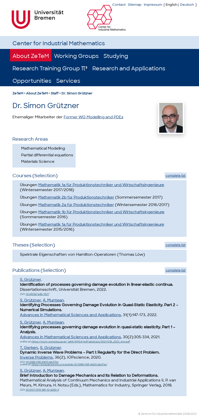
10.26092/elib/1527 (37, 294)
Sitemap (135, 4)
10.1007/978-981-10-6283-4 (42, 389)
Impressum (153, 4)
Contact (119, 4)
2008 (186, 414)
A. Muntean (53, 300)
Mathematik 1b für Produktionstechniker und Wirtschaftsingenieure (101, 211)
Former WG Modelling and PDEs (93, 117)
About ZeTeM (30, 56)
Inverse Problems (36, 357)
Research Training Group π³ (49, 68)
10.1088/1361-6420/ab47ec (42, 362)
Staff (54, 93)
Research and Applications (128, 68)
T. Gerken (29, 347)
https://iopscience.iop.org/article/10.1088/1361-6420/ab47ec (69, 364)
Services (68, 80)
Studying (115, 56)
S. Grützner (30, 279)
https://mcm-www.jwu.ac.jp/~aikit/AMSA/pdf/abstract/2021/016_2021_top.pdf (80, 341)
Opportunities (31, 80)
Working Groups (76, 56)
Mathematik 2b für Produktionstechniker (76, 197)
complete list (176, 176)
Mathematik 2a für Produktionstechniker (76, 204)
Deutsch (187, 4)
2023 (193, 414)
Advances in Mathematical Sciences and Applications (70, 314)
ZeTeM (17, 93)
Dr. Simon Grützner (77, 93)
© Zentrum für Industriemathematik (160, 414)
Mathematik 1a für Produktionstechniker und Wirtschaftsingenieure (101, 184)
